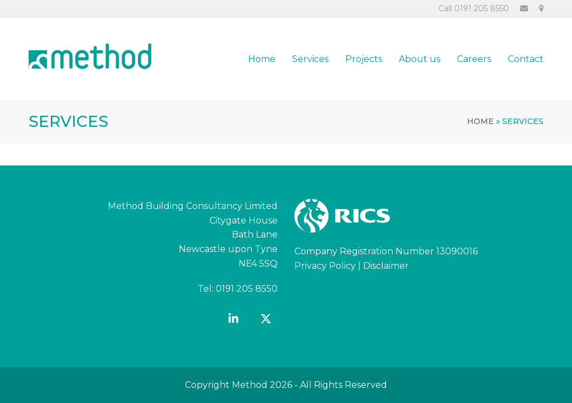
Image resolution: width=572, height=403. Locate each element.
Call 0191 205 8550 (473, 8)
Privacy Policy (325, 265)
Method (250, 385)
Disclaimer (386, 265)
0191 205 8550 (247, 288)
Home (480, 121)
